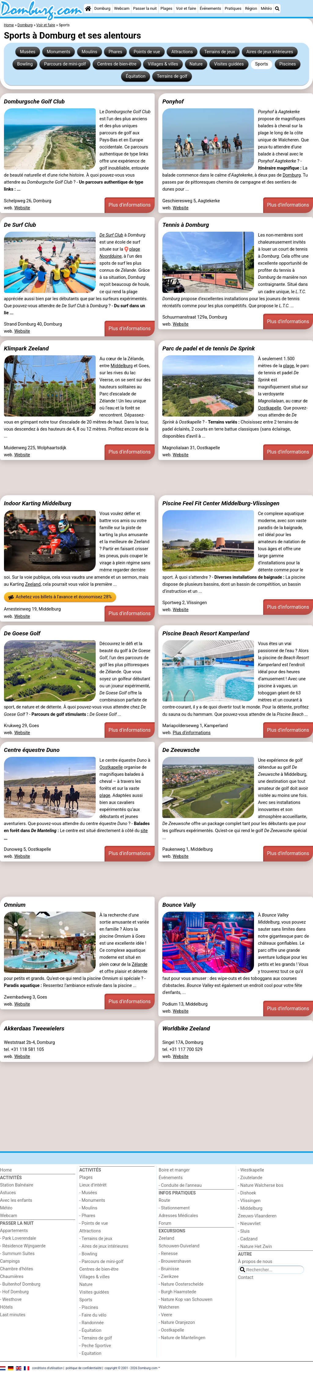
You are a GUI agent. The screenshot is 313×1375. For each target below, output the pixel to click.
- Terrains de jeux (95, 1238)
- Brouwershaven (175, 1261)
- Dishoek (247, 1193)
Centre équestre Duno (32, 749)
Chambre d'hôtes (16, 1269)
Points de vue (147, 51)
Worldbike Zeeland (186, 1028)
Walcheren (169, 1307)
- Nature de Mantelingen (182, 1337)
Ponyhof (173, 101)
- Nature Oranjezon (177, 1322)
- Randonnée (91, 1322)
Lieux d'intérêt (93, 1185)
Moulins (89, 51)
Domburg (102, 8)
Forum (165, 1223)
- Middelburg (250, 1208)
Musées (27, 51)
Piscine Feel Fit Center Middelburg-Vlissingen (220, 503)
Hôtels (6, 1307)
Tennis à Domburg (185, 224)
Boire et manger (174, 1170)
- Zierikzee (169, 1276)
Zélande (139, 964)
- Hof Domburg (14, 1292)
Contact (245, 1277)
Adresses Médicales (178, 1215)
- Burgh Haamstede (177, 1292)
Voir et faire (186, 8)
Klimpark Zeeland (26, 348)
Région (251, 8)
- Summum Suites (17, 1253)
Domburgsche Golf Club (34, 101)
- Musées (88, 1192)
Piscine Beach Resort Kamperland (205, 633)
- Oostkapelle (171, 1330)
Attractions (182, 51)
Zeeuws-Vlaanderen (257, 1216)
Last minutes (12, 1314)
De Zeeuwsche (181, 749)
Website (22, 208)
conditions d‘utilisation (47, 1368)
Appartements (14, 1230)
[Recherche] (277, 8)
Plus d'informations (130, 205)
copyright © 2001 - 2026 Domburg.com (131, 1368)
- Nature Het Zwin (255, 1246)
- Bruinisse (169, 1269)
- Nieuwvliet (249, 1223)
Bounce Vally (179, 904)
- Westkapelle (251, 1170)
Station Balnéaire (16, 1185)
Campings (10, 1261)
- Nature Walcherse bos (260, 1185)
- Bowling (88, 1254)
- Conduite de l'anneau (180, 1185)
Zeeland (33, 584)
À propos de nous (255, 1261)
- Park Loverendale (18, 1238)
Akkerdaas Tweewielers (34, 1028)
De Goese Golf (22, 633)
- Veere (165, 1314)
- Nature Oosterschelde (181, 1284)
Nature (196, 64)
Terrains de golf (172, 76)
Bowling (25, 64)
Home (6, 1170)
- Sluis (244, 1231)
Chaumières (12, 1276)
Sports (261, 64)
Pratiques (233, 8)
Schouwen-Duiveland (179, 1246)
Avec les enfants (16, 1200)
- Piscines (88, 1307)
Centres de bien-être (116, 64)
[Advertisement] (156, 477)
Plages (166, 8)
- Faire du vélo (92, 1315)
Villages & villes (163, 64)
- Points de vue (93, 1223)
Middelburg (122, 365)
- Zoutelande (250, 1177)
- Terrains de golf (95, 1338)
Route (164, 1200)
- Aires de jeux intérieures (103, 1246)
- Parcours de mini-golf (101, 1261)
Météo (266, 8)
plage (288, 365)
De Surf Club (20, 224)
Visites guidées (229, 64)
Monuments (58, 51)
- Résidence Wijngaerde (23, 1246)
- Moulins (88, 1208)
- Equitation (90, 1353)
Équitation (135, 76)
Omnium (15, 904)
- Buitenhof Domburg (20, 1284)
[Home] (88, 8)
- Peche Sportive (95, 1345)
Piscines (287, 64)
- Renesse (168, 1253)
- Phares (87, 1215)
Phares (115, 51)
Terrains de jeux (219, 51)
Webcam (121, 8)
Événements (210, 8)
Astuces (8, 1192)
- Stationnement (174, 1208)
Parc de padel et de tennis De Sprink (208, 348)
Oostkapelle (269, 408)
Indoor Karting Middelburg (37, 503)
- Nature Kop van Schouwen (185, 1299)
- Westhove (10, 1299)
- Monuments (92, 1200)
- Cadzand (248, 1239)
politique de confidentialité (83, 1368)
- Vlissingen (249, 1200)
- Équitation (90, 1330)
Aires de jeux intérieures (269, 51)
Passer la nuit (145, 8)
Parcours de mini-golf (65, 64)
